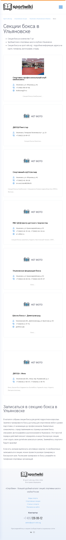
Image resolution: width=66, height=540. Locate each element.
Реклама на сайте (33, 507)
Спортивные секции (33, 501)
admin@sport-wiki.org (33, 523)
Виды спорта (33, 498)
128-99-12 (33, 518)
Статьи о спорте (33, 504)
